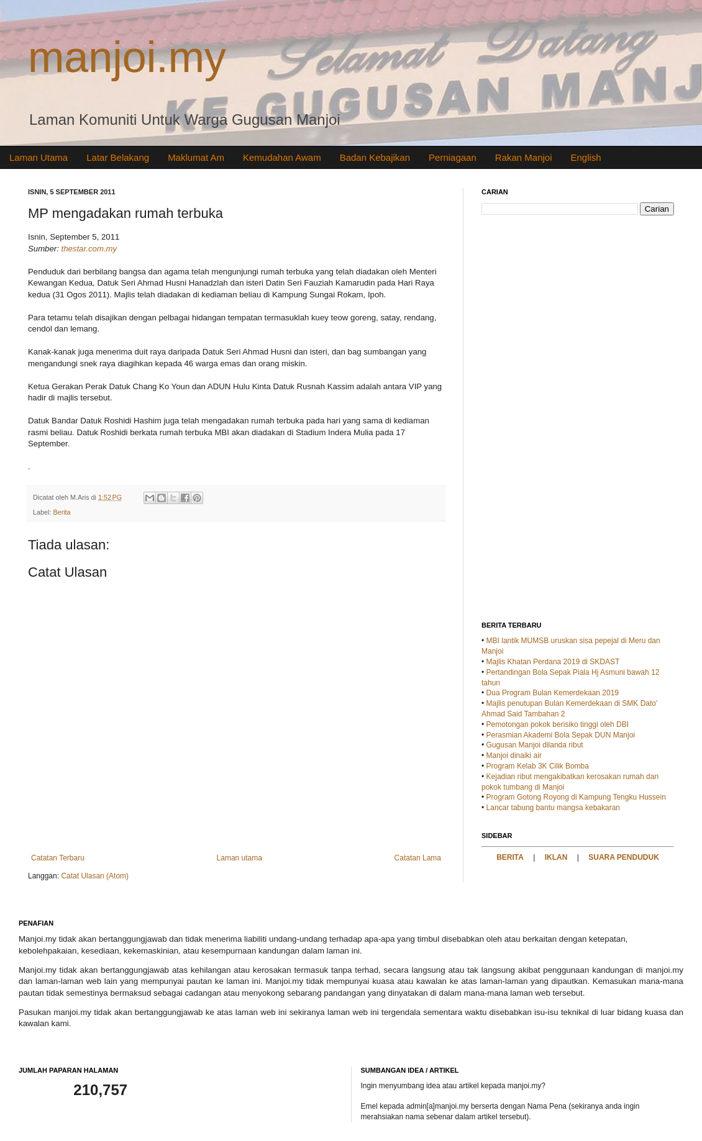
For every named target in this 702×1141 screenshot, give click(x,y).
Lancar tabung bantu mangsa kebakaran (553, 807)
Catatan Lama (417, 858)
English (586, 157)
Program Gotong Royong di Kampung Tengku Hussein (576, 797)
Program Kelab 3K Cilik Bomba (537, 766)
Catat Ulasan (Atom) (95, 876)
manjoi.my (127, 57)
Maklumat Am (196, 157)
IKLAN (556, 857)
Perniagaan (452, 157)
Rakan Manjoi (523, 157)
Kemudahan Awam (282, 157)
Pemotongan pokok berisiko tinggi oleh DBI (557, 724)
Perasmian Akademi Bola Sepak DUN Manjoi (560, 735)
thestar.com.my (89, 248)
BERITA (510, 857)
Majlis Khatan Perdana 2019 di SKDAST (553, 661)
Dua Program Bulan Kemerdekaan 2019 (552, 692)
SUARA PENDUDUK (623, 857)
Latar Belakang (117, 157)
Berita (61, 512)
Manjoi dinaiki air (514, 755)
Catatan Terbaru (57, 858)
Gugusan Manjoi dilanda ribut (534, 745)
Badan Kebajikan (375, 157)
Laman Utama (38, 157)
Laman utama (239, 858)
